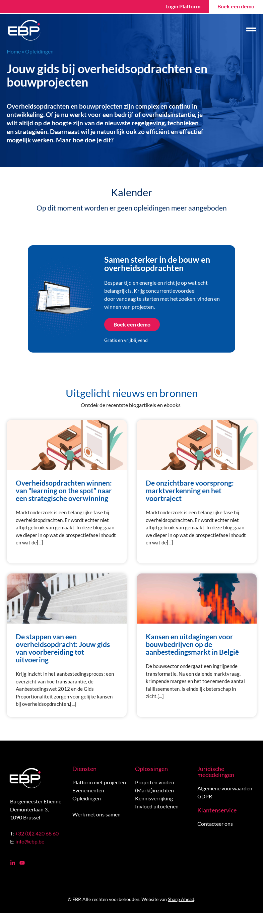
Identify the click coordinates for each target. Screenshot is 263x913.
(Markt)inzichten (154, 790)
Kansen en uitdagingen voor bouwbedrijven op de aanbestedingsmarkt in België (192, 644)
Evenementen (88, 790)
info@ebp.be (29, 841)
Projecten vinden (154, 782)
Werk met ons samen (96, 814)
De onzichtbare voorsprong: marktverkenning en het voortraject (190, 490)
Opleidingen (86, 798)
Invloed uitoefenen (157, 806)
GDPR (204, 796)
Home (14, 51)
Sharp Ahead (181, 899)
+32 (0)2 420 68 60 (37, 833)
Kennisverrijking (154, 798)
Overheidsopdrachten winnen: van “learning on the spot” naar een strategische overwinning (64, 490)
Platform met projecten (99, 782)
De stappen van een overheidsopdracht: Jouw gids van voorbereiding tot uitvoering (63, 648)
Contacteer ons (215, 823)
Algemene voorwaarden (224, 788)
